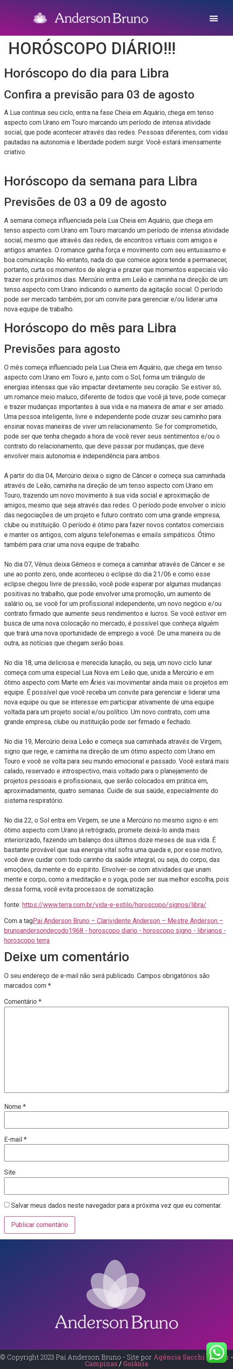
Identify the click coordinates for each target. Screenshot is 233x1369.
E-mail (15, 1139)
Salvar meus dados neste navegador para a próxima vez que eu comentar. (116, 1205)
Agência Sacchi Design (191, 1357)
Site (10, 1172)
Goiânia (135, 1363)
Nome (15, 1107)
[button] (214, 18)
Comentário (22, 1002)
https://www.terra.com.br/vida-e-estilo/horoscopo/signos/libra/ (114, 905)
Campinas (102, 1363)
